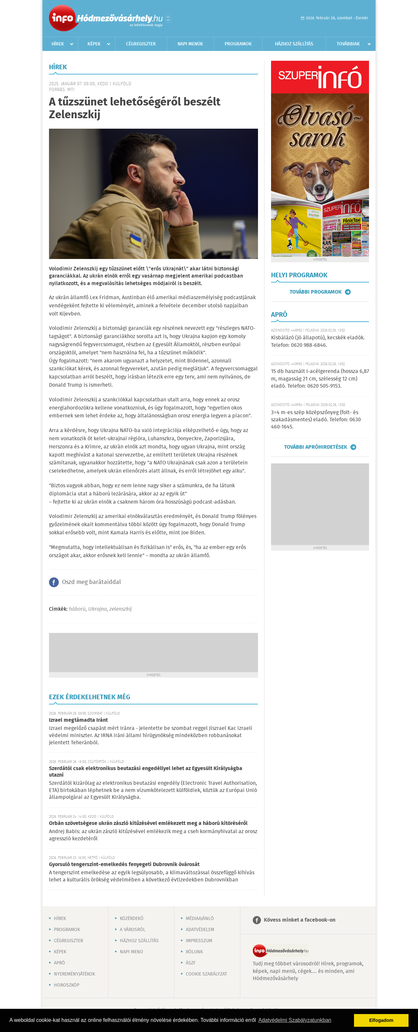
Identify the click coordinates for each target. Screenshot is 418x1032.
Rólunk (194, 952)
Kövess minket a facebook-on (299, 920)
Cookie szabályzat (206, 974)
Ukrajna (97, 609)
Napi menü (131, 952)
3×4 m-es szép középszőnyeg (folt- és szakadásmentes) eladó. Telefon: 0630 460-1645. (316, 420)
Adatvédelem (200, 929)
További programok (316, 292)
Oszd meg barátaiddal (91, 582)
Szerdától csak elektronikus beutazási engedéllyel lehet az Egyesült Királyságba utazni (145, 772)
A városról (132, 929)
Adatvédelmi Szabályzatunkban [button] (294, 1020)
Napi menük (190, 44)
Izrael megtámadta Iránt (78, 720)
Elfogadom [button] (381, 1020)
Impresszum (199, 940)
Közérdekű (131, 918)
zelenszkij (120, 609)
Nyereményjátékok (74, 974)
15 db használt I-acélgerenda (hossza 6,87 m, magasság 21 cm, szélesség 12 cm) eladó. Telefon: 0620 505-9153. (320, 378)
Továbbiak (348, 44)
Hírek (58, 44)
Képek (94, 44)
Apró (59, 963)
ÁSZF (191, 963)
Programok (238, 44)
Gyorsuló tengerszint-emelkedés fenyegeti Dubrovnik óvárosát (124, 865)
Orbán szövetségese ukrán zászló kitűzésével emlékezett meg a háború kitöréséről (148, 823)
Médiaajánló (200, 918)
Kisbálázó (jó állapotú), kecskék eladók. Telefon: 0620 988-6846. (318, 341)
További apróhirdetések (315, 447)
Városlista (168, 18)
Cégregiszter (141, 44)
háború (77, 609)
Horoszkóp (66, 985)
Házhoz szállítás (294, 44)
